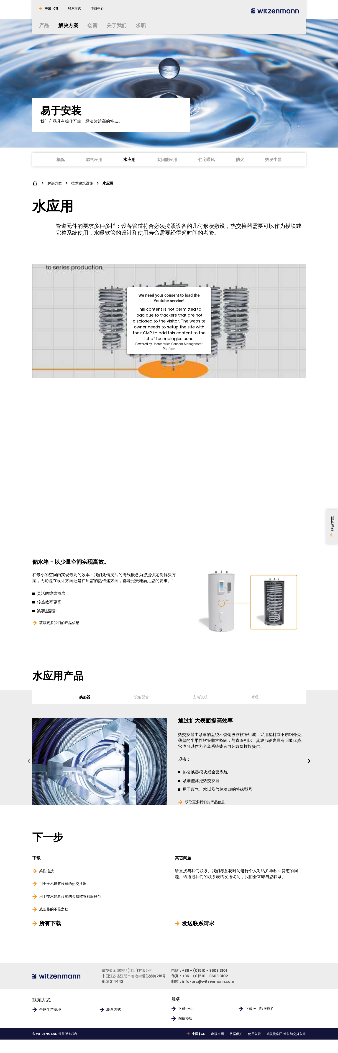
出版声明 (217, 1047)
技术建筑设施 (82, 183)
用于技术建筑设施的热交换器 (63, 897)
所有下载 (50, 936)
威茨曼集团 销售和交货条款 (286, 1047)
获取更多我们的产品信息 (59, 622)
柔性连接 (46, 884)
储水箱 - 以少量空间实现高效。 (70, 562)
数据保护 (236, 1047)
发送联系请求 (198, 936)
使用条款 (254, 1047)
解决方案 (54, 183)
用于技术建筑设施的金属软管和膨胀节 (70, 910)
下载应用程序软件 (259, 1022)
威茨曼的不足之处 (53, 922)
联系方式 (113, 1023)
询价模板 (185, 1032)
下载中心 (185, 1022)
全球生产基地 (50, 1023)
